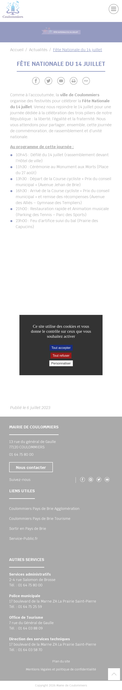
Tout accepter (61, 347)
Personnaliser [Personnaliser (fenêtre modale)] (61, 363)
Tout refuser (61, 355)
